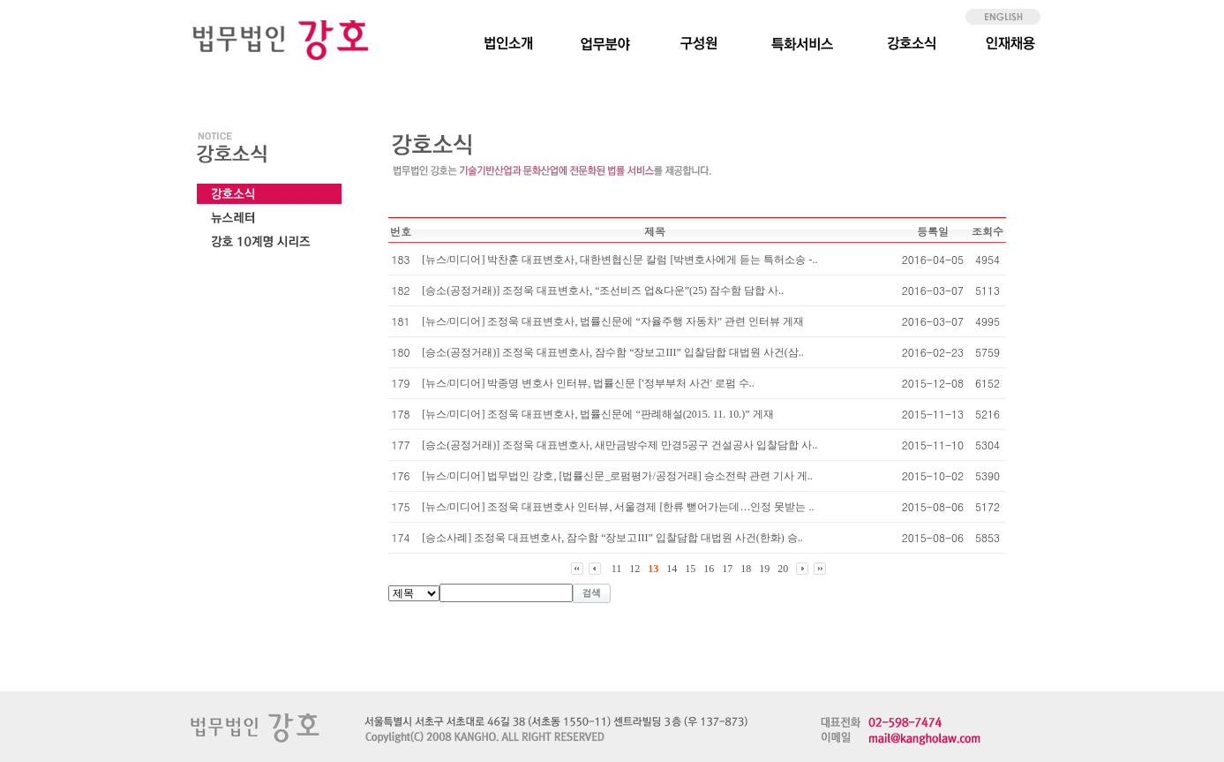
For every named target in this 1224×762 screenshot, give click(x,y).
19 (764, 568)
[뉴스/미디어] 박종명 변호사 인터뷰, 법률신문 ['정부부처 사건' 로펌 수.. (588, 383)
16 (708, 568)
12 (634, 568)
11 (617, 568)
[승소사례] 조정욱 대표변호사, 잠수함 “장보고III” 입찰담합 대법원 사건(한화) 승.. (612, 538)
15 (690, 568)
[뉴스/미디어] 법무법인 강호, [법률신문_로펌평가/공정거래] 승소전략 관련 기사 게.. (617, 476)
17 (727, 568)
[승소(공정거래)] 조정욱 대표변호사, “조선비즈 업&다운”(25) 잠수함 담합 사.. (603, 290)
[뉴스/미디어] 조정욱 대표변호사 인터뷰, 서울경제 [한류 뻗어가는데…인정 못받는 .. (618, 507)
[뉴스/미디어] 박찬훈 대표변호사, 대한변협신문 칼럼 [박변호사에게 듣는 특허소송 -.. (619, 259)
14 (671, 568)
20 (782, 568)
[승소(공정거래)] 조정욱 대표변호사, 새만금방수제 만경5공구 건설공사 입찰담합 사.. (619, 445)
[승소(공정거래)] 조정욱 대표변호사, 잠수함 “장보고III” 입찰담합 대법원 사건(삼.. (613, 352)
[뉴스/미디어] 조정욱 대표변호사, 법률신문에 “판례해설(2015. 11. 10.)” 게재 (598, 414)
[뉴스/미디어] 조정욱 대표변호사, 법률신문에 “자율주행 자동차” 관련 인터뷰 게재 (613, 321)
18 (745, 568)
